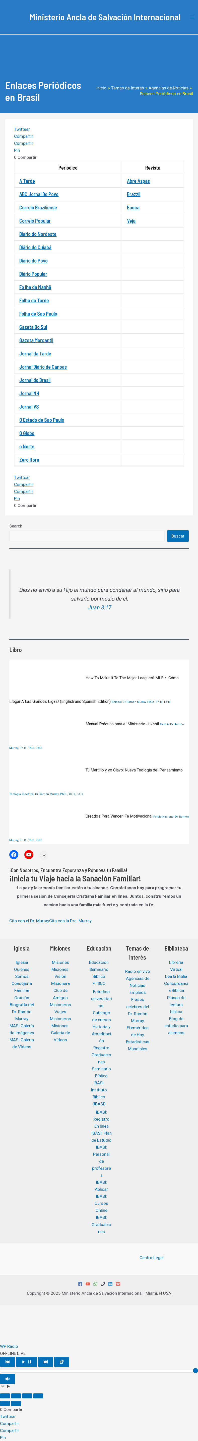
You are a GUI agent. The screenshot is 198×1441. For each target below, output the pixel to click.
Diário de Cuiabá (35, 247)
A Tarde (27, 181)
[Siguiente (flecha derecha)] (16, 1403)
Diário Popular (33, 274)
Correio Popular (35, 221)
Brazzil (133, 194)
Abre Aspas (138, 181)
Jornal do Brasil (34, 380)
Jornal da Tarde (35, 353)
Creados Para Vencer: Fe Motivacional (81, 816)
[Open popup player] (61, 1362)
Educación (99, 962)
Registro (101, 1047)
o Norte (26, 446)
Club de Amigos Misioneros (60, 997)
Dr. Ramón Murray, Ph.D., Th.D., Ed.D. (146, 702)
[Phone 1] (103, 1284)
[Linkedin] (110, 1284)
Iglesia (22, 962)
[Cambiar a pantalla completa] (16, 1395)
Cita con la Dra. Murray (70, 920)
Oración (21, 997)
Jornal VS (29, 407)
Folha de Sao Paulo (38, 314)
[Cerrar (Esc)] (38, 1395)
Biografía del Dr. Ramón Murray (22, 1011)
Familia (164, 724)
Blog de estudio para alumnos (176, 1025)
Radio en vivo (137, 971)
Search (15, 526)
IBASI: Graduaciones (101, 1224)
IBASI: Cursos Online (101, 1203)
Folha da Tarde (34, 300)
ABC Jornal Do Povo (38, 194)
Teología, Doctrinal (21, 794)
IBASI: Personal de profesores (101, 1161)
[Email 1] (118, 1284)
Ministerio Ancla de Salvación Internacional (105, 17)
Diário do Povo (33, 260)
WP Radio (9, 1346)
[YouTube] (88, 1284)
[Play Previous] (7, 1362)
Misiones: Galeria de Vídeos (60, 1032)
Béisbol (117, 702)
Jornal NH (29, 393)
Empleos (137, 992)
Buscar (177, 536)
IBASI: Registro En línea (101, 1119)
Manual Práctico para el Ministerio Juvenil (84, 724)
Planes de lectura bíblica (176, 1004)
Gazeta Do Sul (33, 327)
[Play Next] (45, 1362)
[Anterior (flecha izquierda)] (5, 1403)
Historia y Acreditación (101, 1033)
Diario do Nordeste (37, 234)
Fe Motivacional (163, 816)
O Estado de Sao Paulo (41, 420)
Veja (131, 221)
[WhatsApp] (95, 1284)
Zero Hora (29, 460)
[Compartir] (27, 1395)
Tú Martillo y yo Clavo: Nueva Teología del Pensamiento (96, 770)
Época (133, 207)
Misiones (60, 962)
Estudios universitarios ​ (101, 998)
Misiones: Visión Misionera (60, 976)
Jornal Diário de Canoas (43, 367)
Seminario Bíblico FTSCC (98, 976)
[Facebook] (80, 1284)
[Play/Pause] (26, 1362)
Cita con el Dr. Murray (29, 920)
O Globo (26, 433)
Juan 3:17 (99, 607)
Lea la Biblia (176, 976)
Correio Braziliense (38, 207)
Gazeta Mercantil (36, 340)
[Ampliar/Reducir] (5, 1395)
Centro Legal (152, 1257)
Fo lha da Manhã (35, 287)
